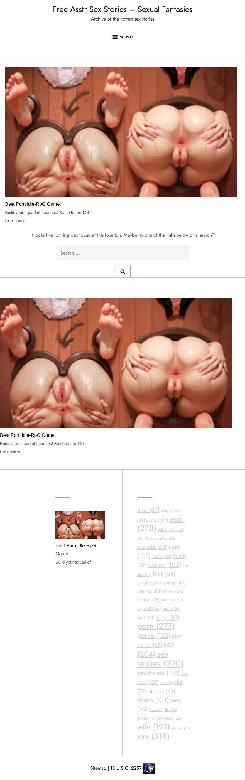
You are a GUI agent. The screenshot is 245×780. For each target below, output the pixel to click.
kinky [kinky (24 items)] (175, 591)
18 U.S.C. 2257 (126, 767)
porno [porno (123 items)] (153, 635)
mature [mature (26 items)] (170, 600)
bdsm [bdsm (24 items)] (166, 530)
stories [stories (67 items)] (161, 691)
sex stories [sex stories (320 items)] (160, 659)
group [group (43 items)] (174, 582)
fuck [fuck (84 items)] (164, 574)
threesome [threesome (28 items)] (149, 718)
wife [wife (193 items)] (153, 726)
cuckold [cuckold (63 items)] (152, 547)
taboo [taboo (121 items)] (153, 700)
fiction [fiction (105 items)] (164, 564)
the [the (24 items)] (171, 709)
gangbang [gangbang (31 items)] (150, 583)
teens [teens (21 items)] (157, 709)
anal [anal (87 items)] (148, 509)
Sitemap (98, 767)
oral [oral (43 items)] (146, 617)
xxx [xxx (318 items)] (153, 736)
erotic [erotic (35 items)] (162, 556)
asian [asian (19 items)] (167, 510)
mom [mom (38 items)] (172, 608)
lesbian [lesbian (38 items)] (148, 600)
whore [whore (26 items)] (172, 718)
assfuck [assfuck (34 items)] (157, 520)
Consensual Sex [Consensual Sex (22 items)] (160, 538)
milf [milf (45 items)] (152, 608)
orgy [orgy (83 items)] (167, 617)
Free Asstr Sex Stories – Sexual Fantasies (122, 9)
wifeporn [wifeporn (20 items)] (180, 728)
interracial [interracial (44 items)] (152, 591)
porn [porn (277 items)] (156, 626)
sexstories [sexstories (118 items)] (158, 673)
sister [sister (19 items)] (166, 683)
